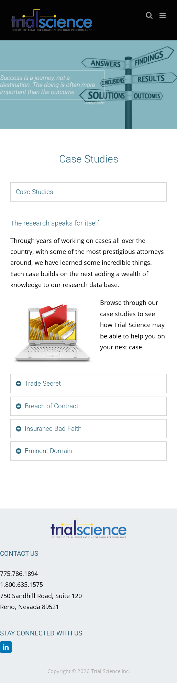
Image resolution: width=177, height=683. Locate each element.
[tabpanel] (88, 289)
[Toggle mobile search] (149, 15)
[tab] (88, 192)
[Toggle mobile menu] (163, 15)
